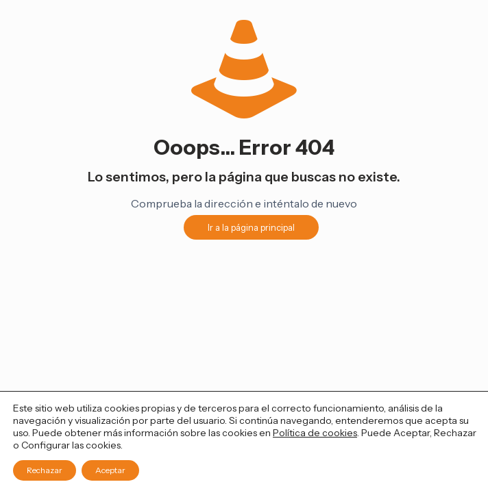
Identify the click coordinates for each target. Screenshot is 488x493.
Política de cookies (315, 433)
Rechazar (44, 470)
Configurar (45, 445)
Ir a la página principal (251, 227)
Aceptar (110, 470)
